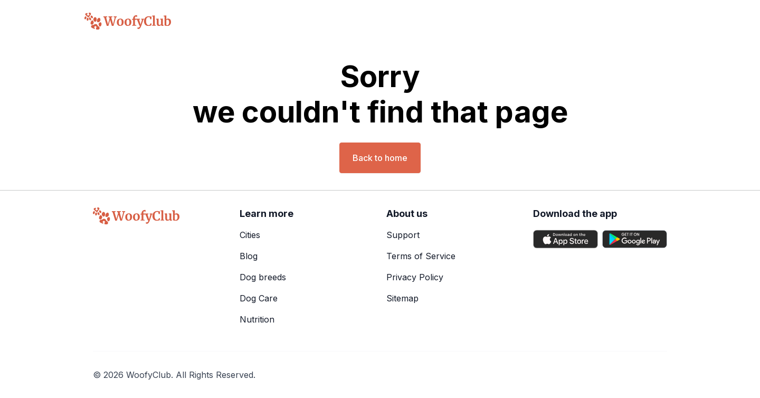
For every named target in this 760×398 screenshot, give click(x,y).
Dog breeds (263, 277)
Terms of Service (420, 256)
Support (403, 235)
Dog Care (259, 298)
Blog (249, 256)
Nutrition (257, 319)
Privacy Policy (414, 277)
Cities (250, 235)
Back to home (380, 158)
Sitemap (402, 298)
